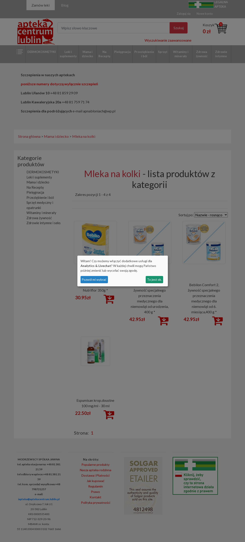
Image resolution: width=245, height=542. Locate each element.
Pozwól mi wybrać (94, 279)
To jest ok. (154, 279)
